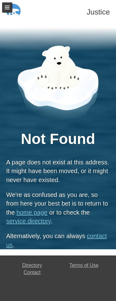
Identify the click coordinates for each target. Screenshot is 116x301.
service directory (28, 221)
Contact (32, 272)
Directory (32, 265)
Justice (98, 12)
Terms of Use (83, 265)
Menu (7, 7)
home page (31, 212)
